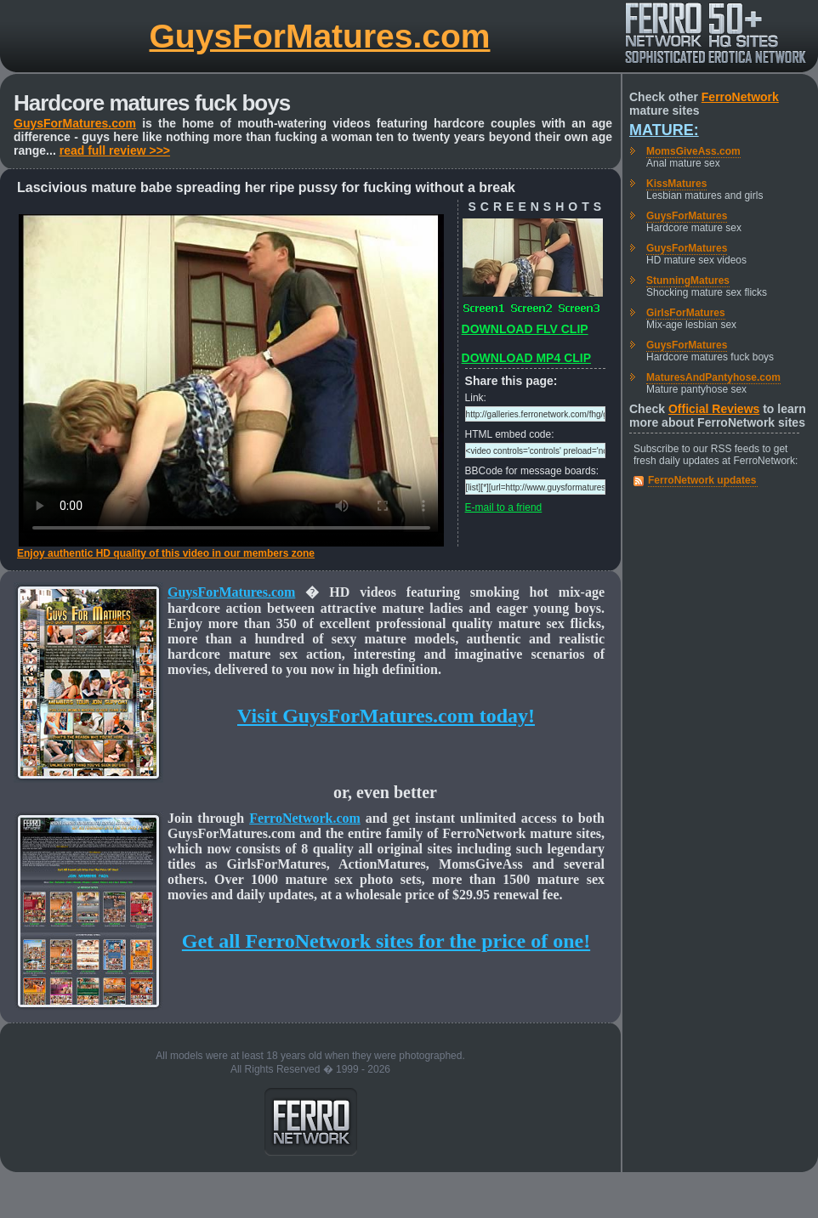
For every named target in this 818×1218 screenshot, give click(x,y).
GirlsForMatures (685, 313)
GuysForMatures (686, 216)
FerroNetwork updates (702, 480)
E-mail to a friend (503, 507)
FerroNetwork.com (305, 818)
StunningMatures (688, 280)
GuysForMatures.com (320, 36)
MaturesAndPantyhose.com (713, 377)
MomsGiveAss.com (693, 151)
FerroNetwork (740, 97)
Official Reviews (713, 409)
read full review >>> (115, 150)
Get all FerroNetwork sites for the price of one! (386, 941)
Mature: (664, 130)
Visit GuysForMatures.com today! (386, 716)
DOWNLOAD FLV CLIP (525, 329)
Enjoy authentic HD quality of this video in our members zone (166, 553)
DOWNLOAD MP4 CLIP (526, 358)
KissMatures (676, 184)
